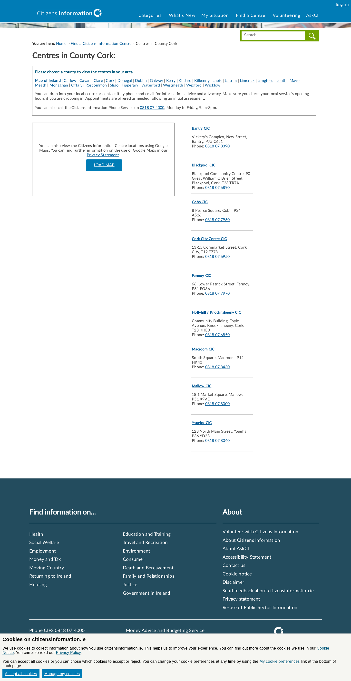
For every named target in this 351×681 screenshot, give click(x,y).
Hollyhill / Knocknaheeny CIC (216, 312)
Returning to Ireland (50, 576)
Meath (40, 85)
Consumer (134, 559)
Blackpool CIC (203, 165)
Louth (281, 81)
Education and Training (147, 534)
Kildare (185, 81)
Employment (42, 551)
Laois (217, 81)
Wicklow (212, 85)
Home (61, 44)
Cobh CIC (200, 202)
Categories (150, 15)
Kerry (171, 81)
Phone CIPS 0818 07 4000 (57, 630)
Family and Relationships (148, 576)
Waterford (150, 85)
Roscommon (96, 85)
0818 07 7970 (217, 293)
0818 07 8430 (217, 367)
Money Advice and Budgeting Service (165, 630)
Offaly (76, 85)
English (342, 5)
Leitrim (231, 81)
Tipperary (130, 85)
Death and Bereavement (148, 568)
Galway (156, 81)
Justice (130, 585)
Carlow (70, 81)
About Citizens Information (251, 540)
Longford (265, 81)
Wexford (194, 85)
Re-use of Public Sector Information (260, 607)
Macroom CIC (203, 349)
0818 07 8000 (217, 404)
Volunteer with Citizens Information (260, 532)
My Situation (215, 15)
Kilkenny (202, 81)
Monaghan (58, 85)
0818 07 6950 (217, 257)
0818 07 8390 (217, 146)
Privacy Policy (68, 653)
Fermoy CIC (201, 276)
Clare (98, 81)
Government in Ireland (146, 593)
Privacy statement (241, 599)
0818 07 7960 (217, 220)
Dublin (141, 81)
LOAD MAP (104, 165)
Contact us (234, 565)
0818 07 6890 (217, 188)
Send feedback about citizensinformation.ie (268, 591)
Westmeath (173, 85)
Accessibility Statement (247, 557)
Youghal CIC (202, 423)
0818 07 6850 (217, 335)
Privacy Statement (103, 155)
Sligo (114, 85)
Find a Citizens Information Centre (101, 44)
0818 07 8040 (217, 441)
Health (36, 534)
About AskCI (236, 548)
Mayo (295, 81)
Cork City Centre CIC (209, 239)
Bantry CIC (201, 128)
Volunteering (286, 15)
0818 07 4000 (152, 108)
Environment (136, 551)
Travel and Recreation (145, 542)
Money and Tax (45, 559)
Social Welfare (44, 542)
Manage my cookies (62, 674)
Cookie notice (237, 574)
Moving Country (46, 568)
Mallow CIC (201, 386)
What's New (182, 15)
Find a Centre (251, 15)
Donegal (124, 81)
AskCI (312, 15)
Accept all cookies (21, 674)
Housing (38, 585)
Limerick (247, 81)
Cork (110, 81)
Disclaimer (233, 582)
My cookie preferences (279, 661)
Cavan (84, 81)
